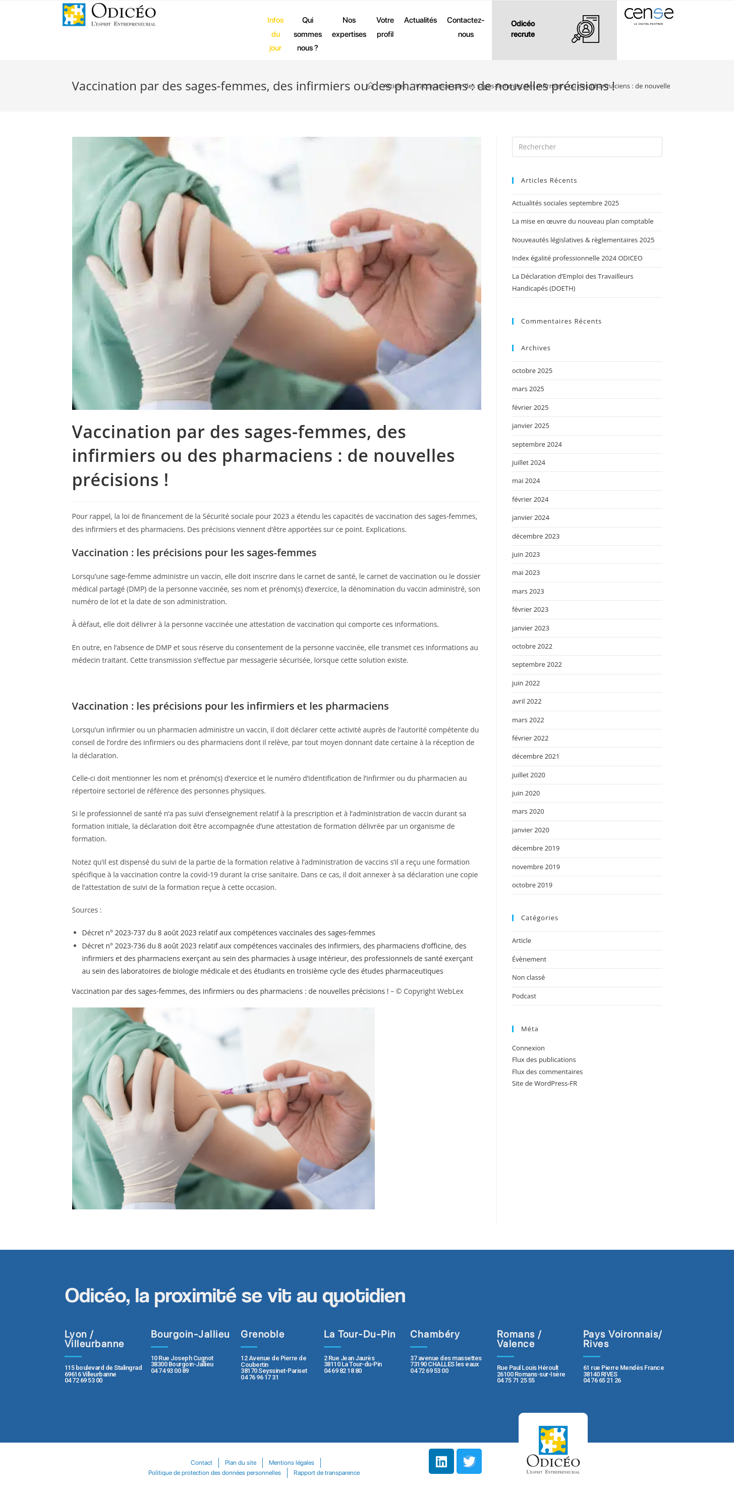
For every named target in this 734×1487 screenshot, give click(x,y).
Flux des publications (544, 1059)
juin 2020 (526, 793)
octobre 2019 (532, 884)
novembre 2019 (536, 866)
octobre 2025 (532, 370)
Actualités (420, 20)
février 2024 (530, 499)
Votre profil (385, 27)
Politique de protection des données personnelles (214, 1472)
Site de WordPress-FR (544, 1083)
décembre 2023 (536, 536)
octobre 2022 (532, 646)
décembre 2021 (536, 756)
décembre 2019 (536, 848)
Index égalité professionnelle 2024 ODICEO (577, 257)
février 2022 (530, 737)
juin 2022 (526, 682)
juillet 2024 (528, 462)
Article (521, 940)
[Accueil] (370, 85)
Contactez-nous (466, 27)
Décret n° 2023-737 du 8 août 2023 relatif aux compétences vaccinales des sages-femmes (228, 932)
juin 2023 (526, 554)
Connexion (528, 1047)
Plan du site (240, 1462)
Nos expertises (349, 27)
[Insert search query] (587, 147)
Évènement (529, 959)
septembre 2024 (537, 444)
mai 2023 (526, 572)
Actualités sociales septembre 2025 (567, 202)
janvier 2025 (530, 425)
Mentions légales (292, 1462)
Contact (201, 1462)
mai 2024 (526, 480)
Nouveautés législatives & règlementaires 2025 (583, 239)
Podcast (524, 995)
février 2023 (530, 609)
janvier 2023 (530, 627)
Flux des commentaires (547, 1071)
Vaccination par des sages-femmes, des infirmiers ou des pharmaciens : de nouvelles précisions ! (230, 991)
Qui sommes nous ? (308, 33)
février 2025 (530, 407)
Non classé (528, 977)
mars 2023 (528, 591)
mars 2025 (528, 388)
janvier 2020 (530, 829)
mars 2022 (528, 719)
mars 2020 (528, 811)
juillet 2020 (528, 774)
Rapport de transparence (327, 1472)
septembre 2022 (537, 664)
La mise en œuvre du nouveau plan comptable (583, 221)
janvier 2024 (530, 517)
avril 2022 (527, 701)
